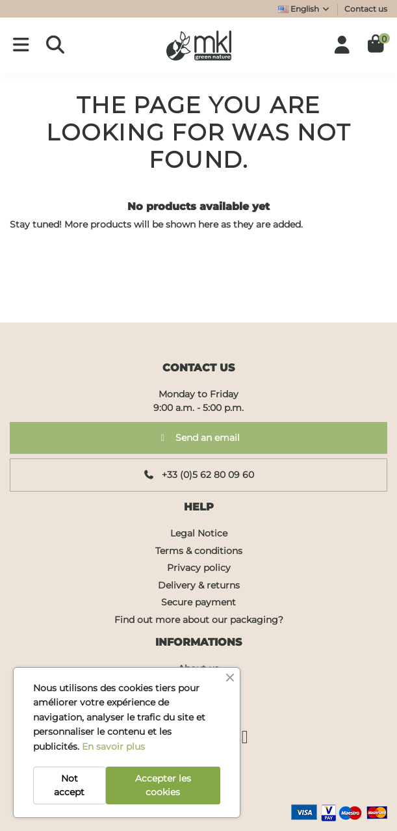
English (304, 9)
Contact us (365, 9)
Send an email (198, 437)
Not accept (69, 785)
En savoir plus (113, 746)
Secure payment (198, 602)
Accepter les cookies (163, 785)
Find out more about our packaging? (198, 620)
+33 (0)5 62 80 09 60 (198, 475)
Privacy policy (199, 568)
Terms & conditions (198, 551)
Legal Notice (198, 533)
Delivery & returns (199, 585)
